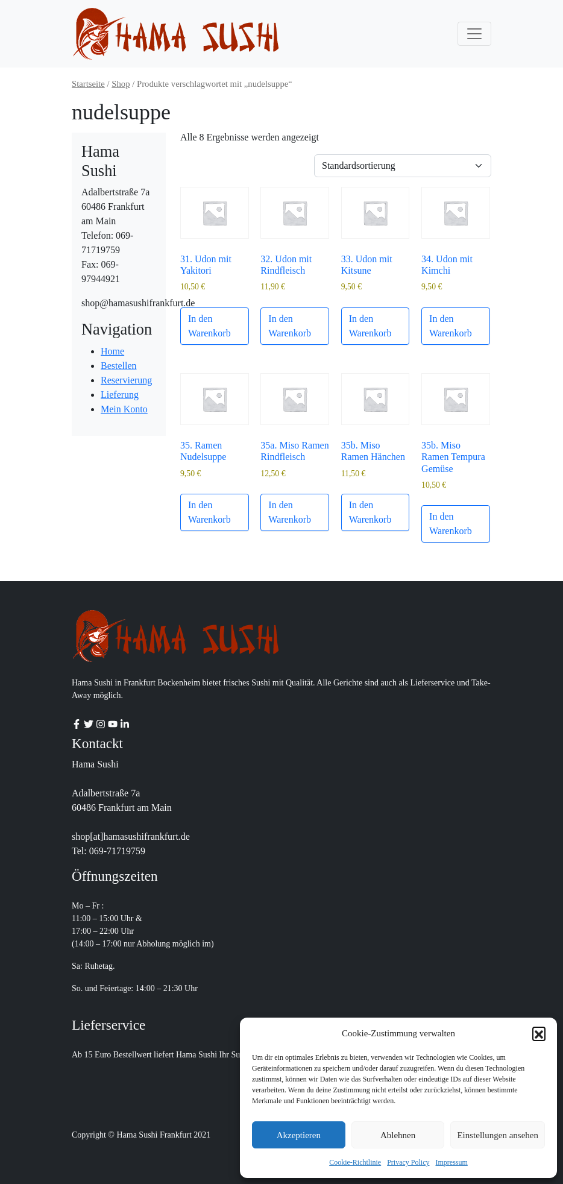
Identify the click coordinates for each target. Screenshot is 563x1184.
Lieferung (120, 394)
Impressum (452, 1162)
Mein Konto (124, 409)
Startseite (88, 84)
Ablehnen (397, 1135)
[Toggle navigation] (474, 34)
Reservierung (126, 380)
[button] (539, 1033)
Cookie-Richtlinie (355, 1162)
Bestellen (119, 366)
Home (112, 351)
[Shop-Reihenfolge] (402, 165)
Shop (121, 84)
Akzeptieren (299, 1135)
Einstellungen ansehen (497, 1135)
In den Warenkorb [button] (209, 325)
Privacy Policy (408, 1162)
